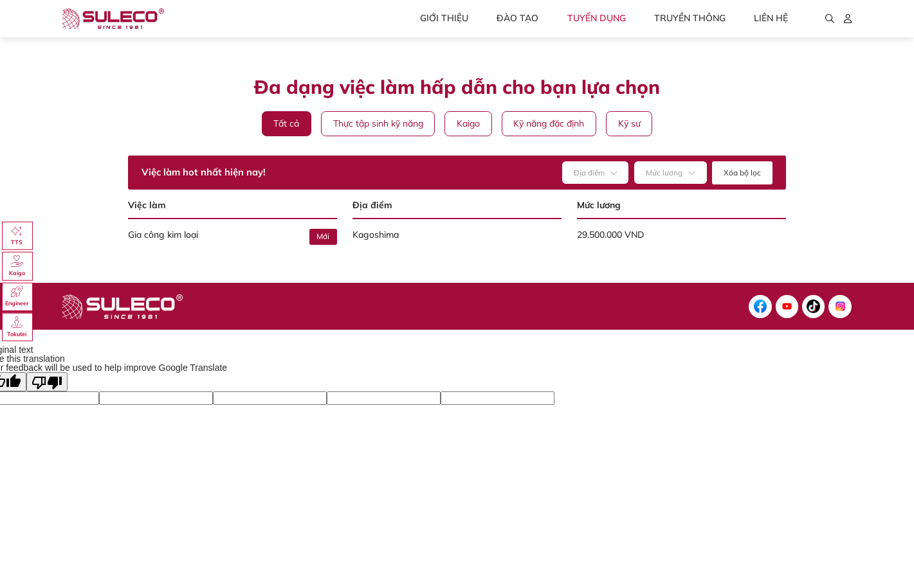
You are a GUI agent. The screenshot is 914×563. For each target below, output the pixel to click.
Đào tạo (517, 18)
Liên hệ (771, 18)
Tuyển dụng (596, 18)
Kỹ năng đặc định (548, 123)
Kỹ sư (629, 123)
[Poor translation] (47, 381)
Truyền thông (690, 18)
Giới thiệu (444, 18)
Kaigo (468, 123)
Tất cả (286, 123)
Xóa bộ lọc (742, 172)
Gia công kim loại (163, 234)
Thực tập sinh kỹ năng (378, 123)
